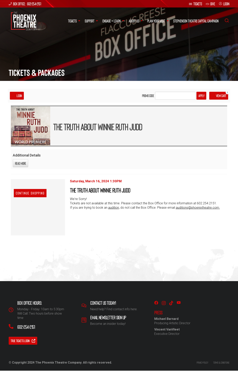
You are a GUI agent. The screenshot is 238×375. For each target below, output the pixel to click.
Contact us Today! (103, 303)
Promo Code (148, 95)
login (224, 4)
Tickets (195, 4)
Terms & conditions (221, 362)
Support (89, 21)
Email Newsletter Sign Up (108, 317)
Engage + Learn (111, 21)
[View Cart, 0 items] (218, 96)
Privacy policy (202, 362)
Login (17, 96)
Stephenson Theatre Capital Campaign (195, 21)
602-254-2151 (34, 4)
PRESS (158, 312)
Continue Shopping (30, 193)
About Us (134, 21)
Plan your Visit (156, 21)
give (210, 4)
